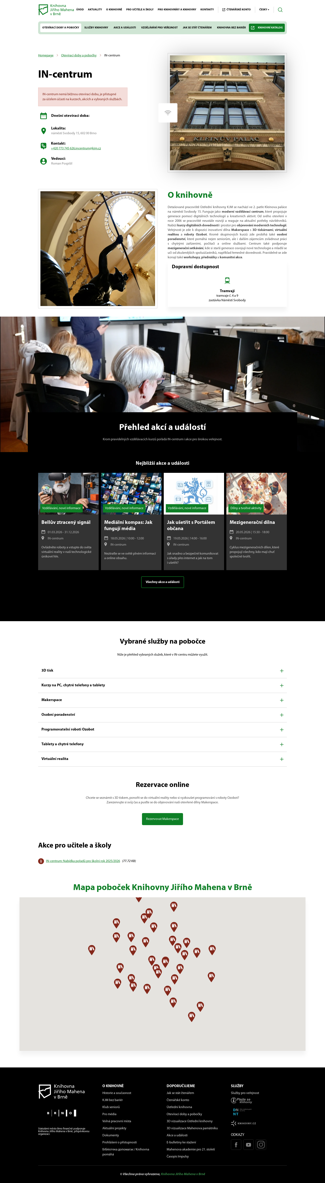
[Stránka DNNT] (259, 1112)
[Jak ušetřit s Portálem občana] (194, 521)
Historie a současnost (116, 1093)
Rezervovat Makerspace (162, 819)
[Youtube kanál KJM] (248, 1144)
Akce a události (125, 27)
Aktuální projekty (114, 1128)
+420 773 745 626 (63, 148)
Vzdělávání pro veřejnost (159, 27)
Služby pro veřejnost (245, 1093)
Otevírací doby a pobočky (60, 27)
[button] (162, 670)
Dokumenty (110, 1135)
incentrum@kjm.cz (88, 148)
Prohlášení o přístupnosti (119, 1142)
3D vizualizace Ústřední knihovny (190, 1121)
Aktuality (95, 9)
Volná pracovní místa (116, 1121)
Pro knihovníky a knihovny (177, 9)
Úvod (80, 9)
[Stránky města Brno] (66, 1113)
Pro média (109, 1114)
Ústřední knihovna (179, 1107)
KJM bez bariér (112, 1100)
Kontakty (207, 9)
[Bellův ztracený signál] (68, 521)
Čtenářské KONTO (236, 9)
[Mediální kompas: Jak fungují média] (131, 521)
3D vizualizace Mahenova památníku (192, 1128)
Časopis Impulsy (178, 1156)
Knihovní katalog (267, 28)
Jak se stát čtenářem (197, 27)
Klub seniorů (111, 1107)
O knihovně (114, 9)
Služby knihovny (96, 27)
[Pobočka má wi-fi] (167, 112)
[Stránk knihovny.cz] (259, 1123)
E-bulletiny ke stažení (181, 1142)
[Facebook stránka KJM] (236, 1144)
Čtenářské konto (178, 1100)
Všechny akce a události (162, 582)
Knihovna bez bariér (231, 27)
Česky (264, 9)
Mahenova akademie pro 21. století (191, 1149)
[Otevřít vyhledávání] (280, 9)
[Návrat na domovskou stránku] (66, 1091)
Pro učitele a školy (140, 9)
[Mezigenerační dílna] (256, 521)
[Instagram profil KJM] (261, 1144)
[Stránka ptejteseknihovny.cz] (259, 1100)
